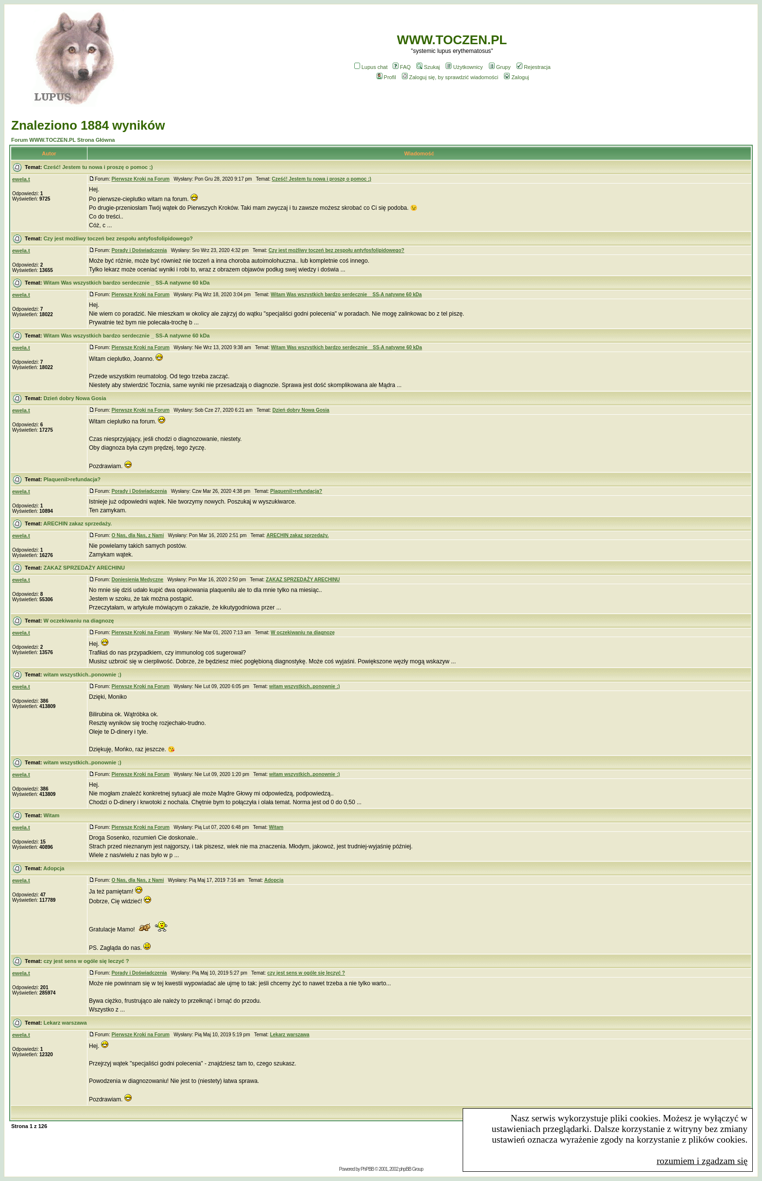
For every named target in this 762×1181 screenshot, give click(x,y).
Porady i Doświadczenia (139, 250)
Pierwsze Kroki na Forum (140, 179)
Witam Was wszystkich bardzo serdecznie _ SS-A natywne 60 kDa (126, 283)
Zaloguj (516, 77)
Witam (51, 815)
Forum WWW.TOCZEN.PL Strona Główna (63, 140)
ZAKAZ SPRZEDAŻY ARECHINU (83, 568)
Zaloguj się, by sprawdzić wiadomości (450, 77)
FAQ (402, 67)
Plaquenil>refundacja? (72, 479)
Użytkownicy (464, 67)
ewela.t (21, 179)
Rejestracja (534, 67)
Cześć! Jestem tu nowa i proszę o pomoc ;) (98, 167)
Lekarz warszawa (65, 1023)
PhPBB (367, 1169)
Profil (386, 77)
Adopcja (53, 868)
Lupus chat (371, 67)
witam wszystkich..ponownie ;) (82, 674)
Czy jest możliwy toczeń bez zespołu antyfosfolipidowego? (117, 238)
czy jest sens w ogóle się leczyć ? (86, 961)
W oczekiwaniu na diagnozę (78, 621)
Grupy (500, 67)
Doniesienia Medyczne (137, 579)
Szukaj (428, 67)
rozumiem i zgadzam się (702, 1161)
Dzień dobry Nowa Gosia (74, 398)
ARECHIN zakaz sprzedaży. (77, 523)
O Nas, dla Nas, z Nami (137, 535)
